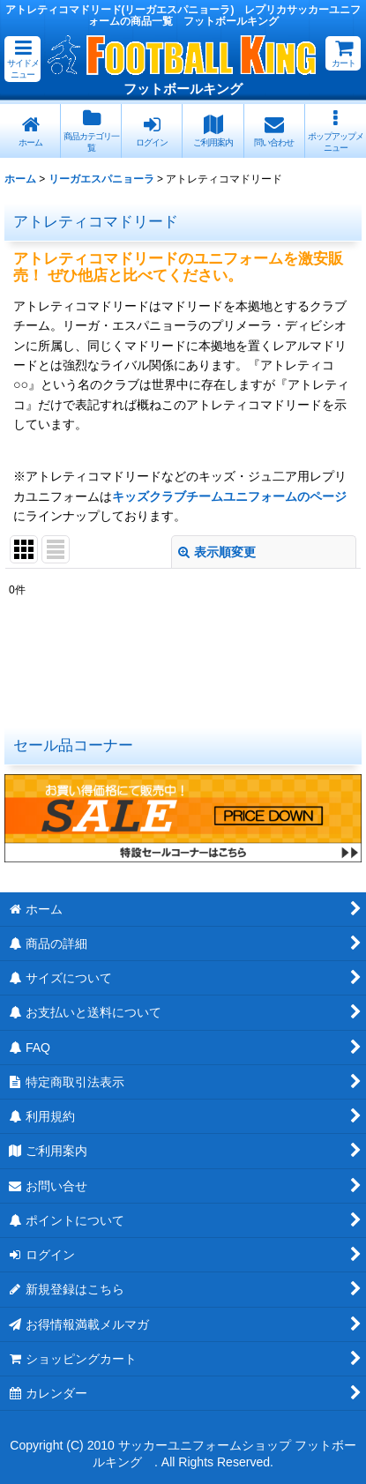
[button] (22, 59)
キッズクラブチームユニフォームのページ (229, 496)
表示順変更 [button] (217, 552)
